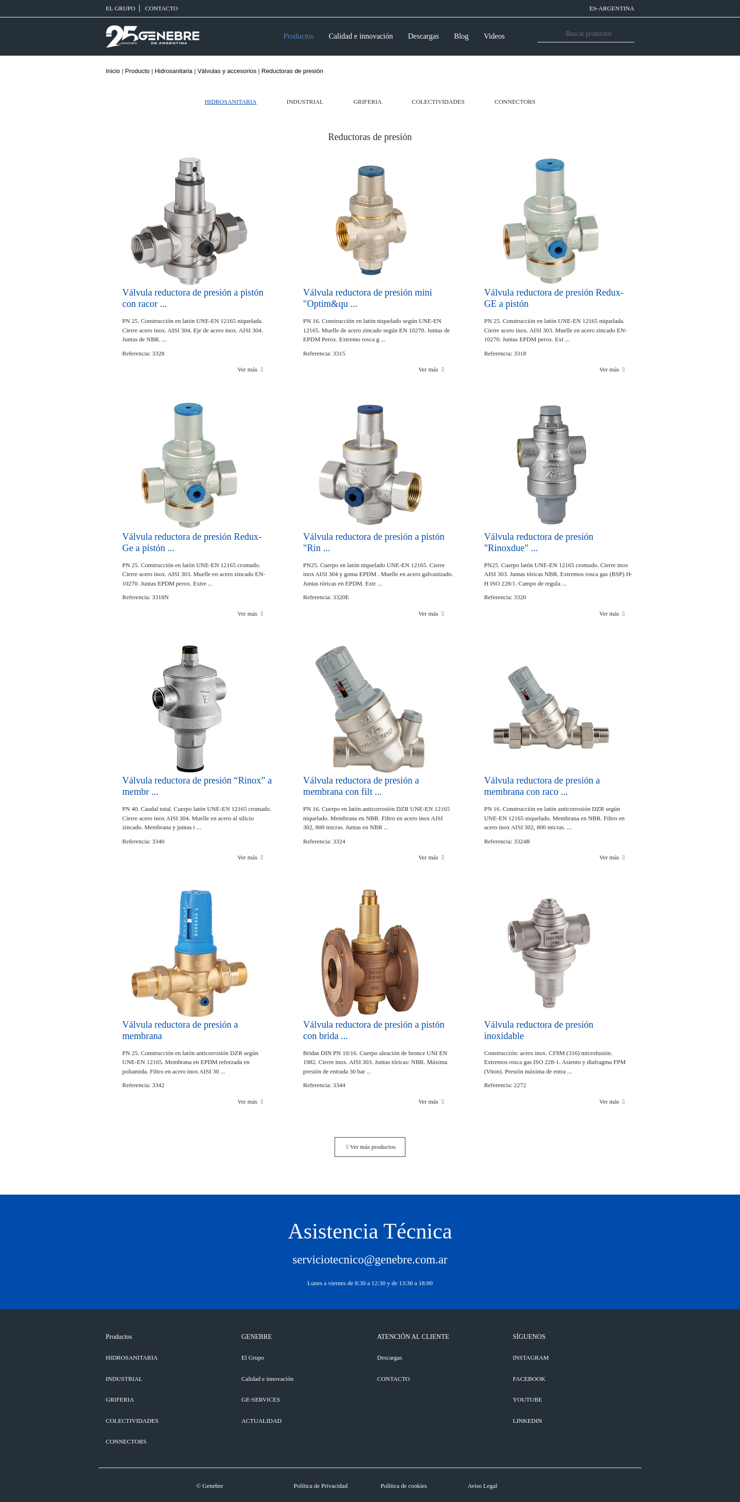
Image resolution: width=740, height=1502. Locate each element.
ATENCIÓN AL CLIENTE (413, 1336)
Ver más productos (371, 1146)
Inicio (113, 70)
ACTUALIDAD (262, 1420)
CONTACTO (161, 8)
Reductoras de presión (292, 70)
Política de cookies (403, 1485)
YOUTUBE (527, 1399)
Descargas (423, 36)
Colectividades (438, 101)
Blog (461, 36)
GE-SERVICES (261, 1399)
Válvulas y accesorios (226, 70)
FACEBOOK (529, 1378)
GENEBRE (257, 1336)
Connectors (515, 101)
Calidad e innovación (361, 36)
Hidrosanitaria (174, 70)
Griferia (367, 101)
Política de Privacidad (320, 1485)
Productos (299, 36)
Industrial (304, 101)
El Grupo (120, 8)
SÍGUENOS (529, 1336)
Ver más (250, 369)
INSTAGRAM (531, 1357)
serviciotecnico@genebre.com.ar (370, 1259)
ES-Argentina (611, 8)
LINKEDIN (527, 1420)
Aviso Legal (482, 1485)
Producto (137, 70)
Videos (494, 36)
